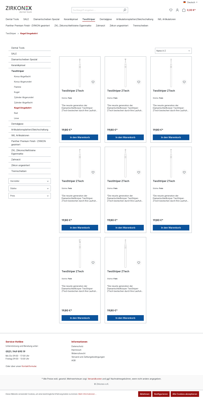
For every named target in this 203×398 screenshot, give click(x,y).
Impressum (76, 350)
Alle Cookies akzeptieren (185, 394)
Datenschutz (77, 346)
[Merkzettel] (171, 10)
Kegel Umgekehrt (22, 108)
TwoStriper (17, 71)
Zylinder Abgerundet (24, 97)
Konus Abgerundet (23, 81)
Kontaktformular (29, 366)
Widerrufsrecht (78, 353)
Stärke (29, 188)
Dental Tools (18, 47)
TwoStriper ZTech (73, 90)
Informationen (79, 341)
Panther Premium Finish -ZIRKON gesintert (28, 143)
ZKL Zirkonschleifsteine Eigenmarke (23, 152)
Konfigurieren (161, 394)
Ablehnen (144, 394)
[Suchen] (124, 10)
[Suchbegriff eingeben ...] (97, 10)
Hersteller (29, 181)
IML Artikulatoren (20, 135)
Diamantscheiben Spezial (24, 59)
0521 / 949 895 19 (15, 351)
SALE (14, 53)
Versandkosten (95, 379)
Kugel (16, 92)
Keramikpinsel (18, 65)
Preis (29, 195)
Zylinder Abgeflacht (23, 102)
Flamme (17, 87)
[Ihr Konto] (177, 10)
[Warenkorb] (189, 10)
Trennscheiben (19, 171)
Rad (16, 113)
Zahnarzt (16, 159)
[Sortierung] (173, 51)
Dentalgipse (17, 123)
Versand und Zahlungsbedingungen (88, 357)
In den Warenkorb (80, 137)
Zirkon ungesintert (20, 165)
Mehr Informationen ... (87, 394)
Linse (16, 118)
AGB (73, 360)
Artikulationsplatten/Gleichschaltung (29, 129)
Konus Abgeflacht (22, 76)
